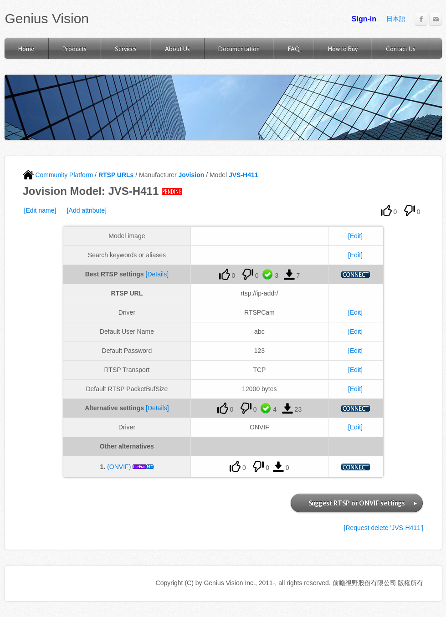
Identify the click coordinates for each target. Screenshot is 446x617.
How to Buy (343, 48)
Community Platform (58, 174)
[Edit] (355, 236)
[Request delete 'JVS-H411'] (384, 527)
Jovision (191, 174)
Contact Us (400, 48)
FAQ (294, 48)
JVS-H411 (243, 174)
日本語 (395, 18)
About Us (177, 48)
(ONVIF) (119, 466)
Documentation (239, 48)
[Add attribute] (87, 210)
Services (126, 48)
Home (26, 48)
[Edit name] (40, 210)
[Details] (157, 274)
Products (74, 48)
